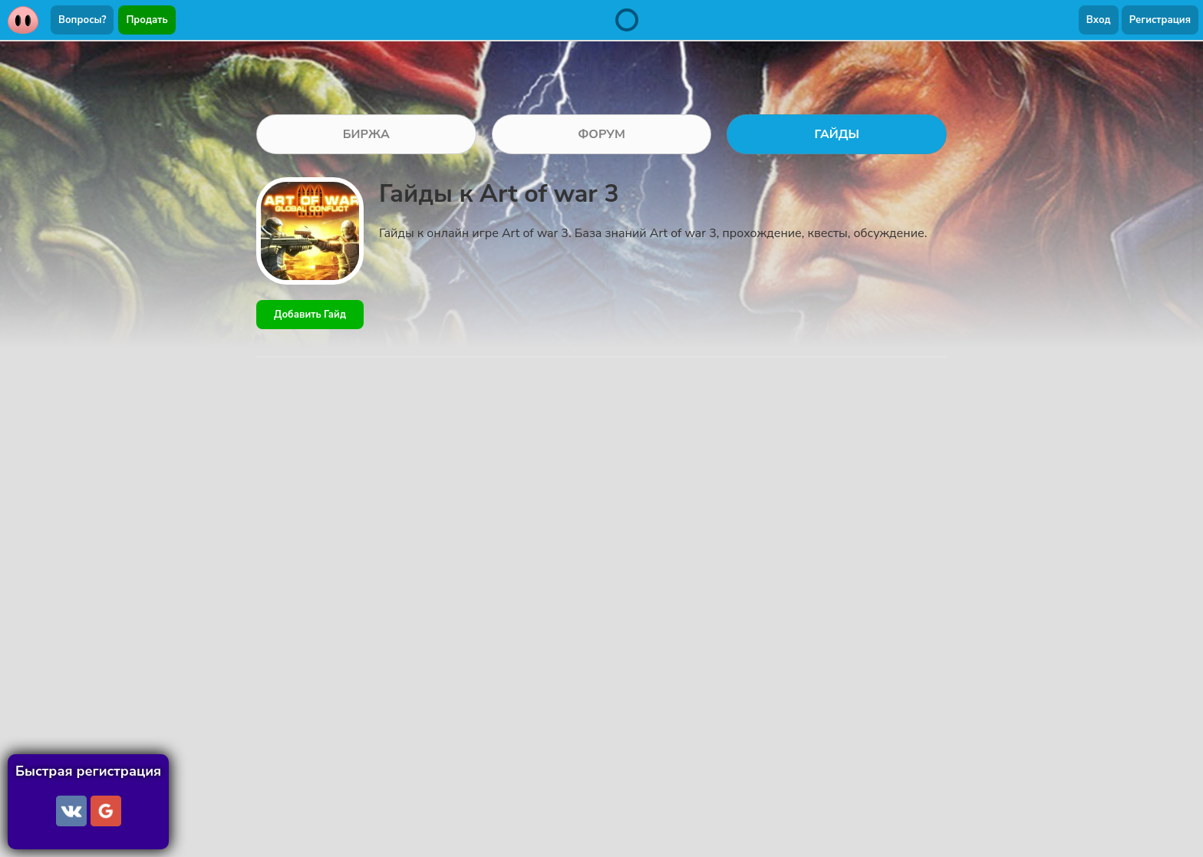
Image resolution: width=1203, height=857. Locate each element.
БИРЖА (366, 134)
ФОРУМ (601, 134)
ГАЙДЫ (836, 134)
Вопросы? (82, 20)
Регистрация (1160, 20)
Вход (1098, 20)
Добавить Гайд (310, 314)
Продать (146, 20)
